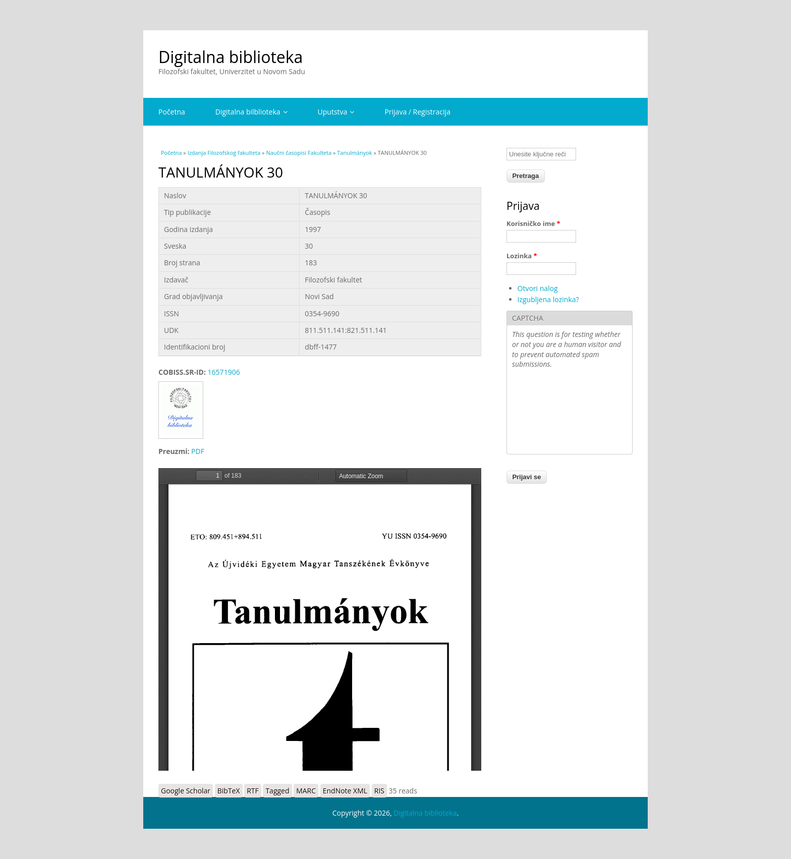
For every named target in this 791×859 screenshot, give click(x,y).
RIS (379, 790)
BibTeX (228, 790)
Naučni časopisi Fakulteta (298, 152)
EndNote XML (345, 790)
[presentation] (553, 412)
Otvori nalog (538, 288)
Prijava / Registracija (417, 112)
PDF (197, 451)
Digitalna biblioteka (230, 57)
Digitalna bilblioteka (251, 112)
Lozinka (521, 255)
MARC (306, 790)
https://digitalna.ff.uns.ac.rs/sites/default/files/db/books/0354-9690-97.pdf (319, 619)
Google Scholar (185, 790)
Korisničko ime (533, 223)
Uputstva (336, 112)
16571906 (224, 372)
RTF (253, 790)
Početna (171, 112)
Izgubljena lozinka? (548, 299)
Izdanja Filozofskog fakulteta (224, 152)
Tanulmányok (354, 152)
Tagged (277, 790)
